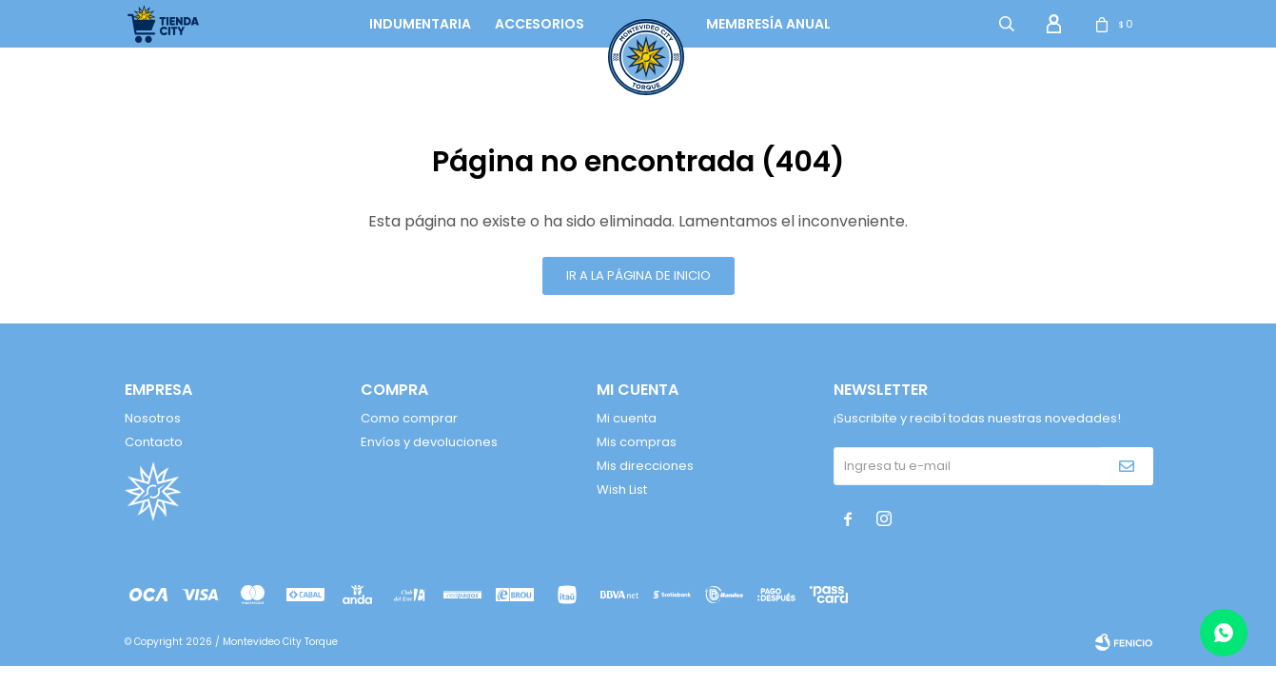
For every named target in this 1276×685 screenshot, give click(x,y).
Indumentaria (420, 23)
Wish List (622, 489)
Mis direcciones (645, 466)
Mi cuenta (627, 418)
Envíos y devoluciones (429, 442)
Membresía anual (768, 23)
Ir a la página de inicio (638, 275)
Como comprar (409, 418)
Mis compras (637, 442)
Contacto (154, 442)
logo (628, 23)
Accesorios (539, 23)
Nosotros (153, 418)
